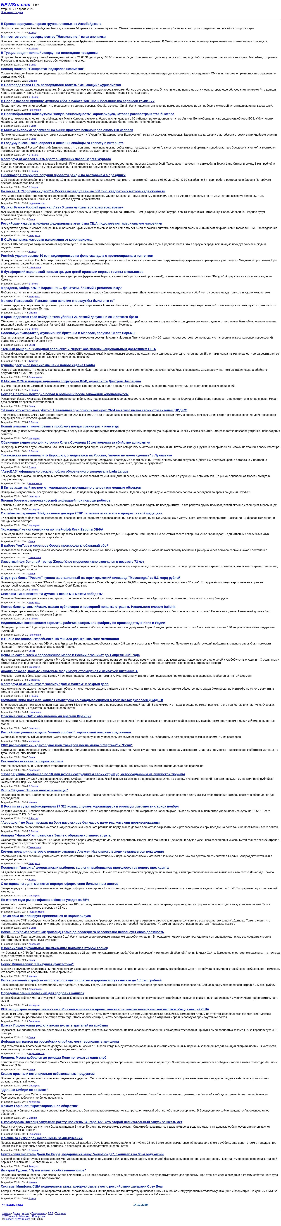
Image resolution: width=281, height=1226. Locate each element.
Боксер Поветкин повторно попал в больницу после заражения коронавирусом (64, 394)
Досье (16, 1213)
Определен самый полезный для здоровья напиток (42, 993)
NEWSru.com (15, 4)
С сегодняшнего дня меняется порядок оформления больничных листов (59, 884)
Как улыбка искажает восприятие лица (32, 761)
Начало (6, 1213)
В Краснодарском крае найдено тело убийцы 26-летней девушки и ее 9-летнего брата (69, 317)
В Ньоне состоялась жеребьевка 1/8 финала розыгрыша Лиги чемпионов (60, 639)
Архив (25, 1213)
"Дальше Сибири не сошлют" (24, 1090)
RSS (50, 1213)
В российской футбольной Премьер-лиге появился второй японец (54, 948)
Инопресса (34, 235)
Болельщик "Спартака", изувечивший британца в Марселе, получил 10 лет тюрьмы (68, 333)
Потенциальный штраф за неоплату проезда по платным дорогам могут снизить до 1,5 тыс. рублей (81, 980)
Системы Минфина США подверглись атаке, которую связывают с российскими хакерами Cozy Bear (82, 1186)
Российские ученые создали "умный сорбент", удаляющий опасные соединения (66, 732)
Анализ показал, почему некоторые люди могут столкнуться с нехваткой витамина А (69, 671)
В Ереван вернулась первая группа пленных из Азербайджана (51, 24)
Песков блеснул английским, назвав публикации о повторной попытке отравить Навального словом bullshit (88, 607)
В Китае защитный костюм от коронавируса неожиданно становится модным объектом (71, 487)
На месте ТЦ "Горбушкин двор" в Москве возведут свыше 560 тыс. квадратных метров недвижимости (83, 191)
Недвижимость (36, 203)
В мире (32, 32)
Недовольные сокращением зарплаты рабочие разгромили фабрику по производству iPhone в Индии (83, 623)
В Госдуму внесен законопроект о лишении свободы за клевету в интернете (62, 143)
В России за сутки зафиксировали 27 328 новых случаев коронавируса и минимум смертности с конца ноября (90, 806)
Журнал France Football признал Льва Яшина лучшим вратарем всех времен (62, 207)
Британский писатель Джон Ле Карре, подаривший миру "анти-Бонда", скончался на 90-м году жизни (82, 1154)
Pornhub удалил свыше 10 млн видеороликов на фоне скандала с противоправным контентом (77, 255)
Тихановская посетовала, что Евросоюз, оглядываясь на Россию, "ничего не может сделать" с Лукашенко (86, 455)
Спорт (31, 219)
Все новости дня (12, 12)
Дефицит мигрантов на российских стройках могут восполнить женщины (60, 1041)
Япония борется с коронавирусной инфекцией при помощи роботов (55, 500)
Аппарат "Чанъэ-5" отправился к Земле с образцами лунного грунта (56, 835)
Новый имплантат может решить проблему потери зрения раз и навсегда (60, 426)
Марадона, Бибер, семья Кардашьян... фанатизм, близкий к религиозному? (61, 288)
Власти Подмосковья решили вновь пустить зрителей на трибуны (54, 1025)
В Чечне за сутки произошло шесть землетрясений (42, 1138)
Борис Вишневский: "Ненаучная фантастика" (37, 964)
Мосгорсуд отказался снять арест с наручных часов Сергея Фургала (56, 159)
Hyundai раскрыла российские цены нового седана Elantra (48, 365)
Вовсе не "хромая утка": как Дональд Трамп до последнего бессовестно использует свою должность (82, 932)
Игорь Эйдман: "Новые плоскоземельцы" (34, 790)
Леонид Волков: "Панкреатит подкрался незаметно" (43, 69)
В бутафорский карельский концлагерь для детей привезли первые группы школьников (72, 272)
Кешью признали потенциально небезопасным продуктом (48, 1074)
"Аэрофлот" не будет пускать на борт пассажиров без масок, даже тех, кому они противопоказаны (80, 822)
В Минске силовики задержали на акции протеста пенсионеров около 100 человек (67, 130)
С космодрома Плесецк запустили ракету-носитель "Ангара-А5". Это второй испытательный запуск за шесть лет (91, 1122)
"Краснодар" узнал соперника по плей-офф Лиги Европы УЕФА (52, 529)
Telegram (60, 1213)
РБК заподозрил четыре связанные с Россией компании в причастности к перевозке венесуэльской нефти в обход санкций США (105, 1009)
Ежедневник (39, 1213)
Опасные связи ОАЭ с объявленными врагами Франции (46, 716)
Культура (33, 361)
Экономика (34, 667)
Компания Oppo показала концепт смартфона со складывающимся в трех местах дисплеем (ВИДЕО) (82, 700)
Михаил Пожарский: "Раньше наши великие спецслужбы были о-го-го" (58, 301)
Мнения (32, 80)
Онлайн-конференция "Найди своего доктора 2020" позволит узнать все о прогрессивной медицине (81, 513)
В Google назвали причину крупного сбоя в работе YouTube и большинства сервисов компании (77, 101)
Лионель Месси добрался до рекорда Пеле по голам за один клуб (53, 1057)
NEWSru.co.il (9, 1216)
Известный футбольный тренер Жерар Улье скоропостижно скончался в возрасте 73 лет (72, 561)
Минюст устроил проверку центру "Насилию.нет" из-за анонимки (53, 36)
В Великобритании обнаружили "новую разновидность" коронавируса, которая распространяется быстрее (87, 114)
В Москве (24, 1216)
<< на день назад (12, 1204)
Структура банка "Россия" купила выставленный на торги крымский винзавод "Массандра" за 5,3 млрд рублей (90, 578)
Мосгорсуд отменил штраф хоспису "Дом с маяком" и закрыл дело (55, 684)
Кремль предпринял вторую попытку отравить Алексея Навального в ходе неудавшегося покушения (82, 851)
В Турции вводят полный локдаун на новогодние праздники (49, 53)
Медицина (34, 438)
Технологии (34, 109)
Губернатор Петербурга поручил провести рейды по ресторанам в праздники (63, 175)
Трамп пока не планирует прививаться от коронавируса (46, 916)
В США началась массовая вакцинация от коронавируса (46, 239)
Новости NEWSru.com (17, 1219)
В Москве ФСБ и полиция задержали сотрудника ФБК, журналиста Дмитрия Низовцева (71, 381)
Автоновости (35, 377)
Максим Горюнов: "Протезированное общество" (39, 1106)
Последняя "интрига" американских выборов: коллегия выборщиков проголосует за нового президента (85, 867)
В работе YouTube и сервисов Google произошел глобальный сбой (54, 545)
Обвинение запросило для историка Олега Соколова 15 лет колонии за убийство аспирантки (75, 442)
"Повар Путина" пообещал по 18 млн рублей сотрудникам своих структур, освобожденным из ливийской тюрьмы (93, 774)
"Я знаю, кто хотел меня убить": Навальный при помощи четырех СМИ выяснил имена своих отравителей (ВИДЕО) (94, 410)
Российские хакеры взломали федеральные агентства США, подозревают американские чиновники (81, 223)
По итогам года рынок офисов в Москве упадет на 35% (45, 900)
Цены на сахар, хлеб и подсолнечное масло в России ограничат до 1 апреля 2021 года (70, 655)
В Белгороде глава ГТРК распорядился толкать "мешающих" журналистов (61, 85)
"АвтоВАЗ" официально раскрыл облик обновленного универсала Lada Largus (64, 471)
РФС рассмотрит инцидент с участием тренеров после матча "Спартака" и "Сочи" (67, 745)
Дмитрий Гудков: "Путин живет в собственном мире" (43, 1170)
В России (33, 48)
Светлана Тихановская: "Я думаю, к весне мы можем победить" (52, 594)
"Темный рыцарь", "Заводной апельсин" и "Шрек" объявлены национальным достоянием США (78, 349)
